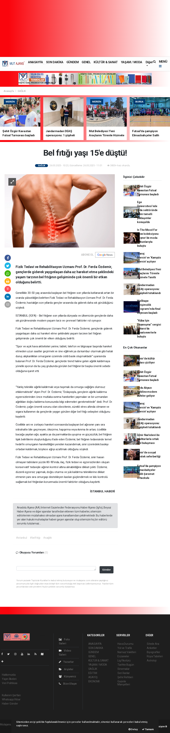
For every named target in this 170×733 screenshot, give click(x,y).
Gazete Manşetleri (123, 683)
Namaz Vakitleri (126, 652)
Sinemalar (123, 668)
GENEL (86, 62)
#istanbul (21, 537)
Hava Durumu (125, 643)
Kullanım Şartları (11, 695)
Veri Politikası (9, 683)
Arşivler (66, 669)
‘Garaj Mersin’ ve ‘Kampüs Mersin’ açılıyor (149, 257)
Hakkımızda (9, 674)
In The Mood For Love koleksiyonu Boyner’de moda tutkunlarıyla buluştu (148, 237)
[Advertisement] (85, 28)
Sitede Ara (153, 643)
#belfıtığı (35, 537)
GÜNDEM (72, 62)
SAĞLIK (22, 91)
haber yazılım (8, 728)
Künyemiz (67, 676)
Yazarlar (66, 661)
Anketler (152, 647)
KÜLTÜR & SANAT (106, 62)
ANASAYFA (35, 62)
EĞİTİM (92, 673)
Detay (133, 729)
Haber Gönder (10, 703)
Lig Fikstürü (124, 660)
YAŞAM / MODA (131, 62)
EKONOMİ (94, 681)
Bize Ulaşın (68, 683)
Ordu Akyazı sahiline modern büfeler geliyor (147, 391)
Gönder (106, 569)
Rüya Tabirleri (155, 656)
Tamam (148, 729)
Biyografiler (153, 652)
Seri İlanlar (123, 673)
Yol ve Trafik (124, 647)
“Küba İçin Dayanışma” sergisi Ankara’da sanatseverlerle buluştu (149, 328)
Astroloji (151, 660)
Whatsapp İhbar (11, 699)
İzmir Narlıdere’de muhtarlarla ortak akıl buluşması (148, 439)
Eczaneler (123, 656)
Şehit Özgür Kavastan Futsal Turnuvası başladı (148, 190)
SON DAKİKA (54, 62)
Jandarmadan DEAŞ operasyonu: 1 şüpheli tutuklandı (149, 289)
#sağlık (47, 537)
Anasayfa (9, 91)
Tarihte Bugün (125, 664)
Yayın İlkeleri (9, 678)
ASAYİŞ (92, 677)
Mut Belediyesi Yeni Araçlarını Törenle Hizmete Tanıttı (149, 273)
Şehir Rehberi (125, 677)
